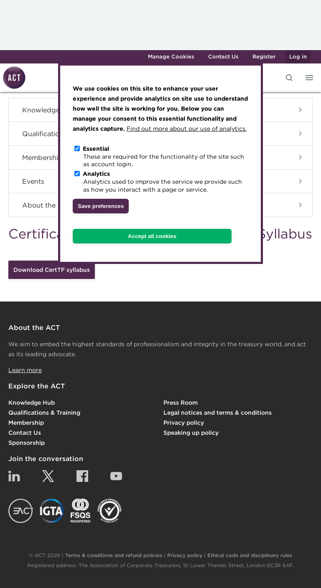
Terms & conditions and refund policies (113, 555)
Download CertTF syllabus (51, 270)
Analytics (96, 173)
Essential (96, 148)
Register (263, 56)
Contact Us (223, 56)
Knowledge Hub (31, 402)
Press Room (180, 402)
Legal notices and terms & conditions (217, 412)
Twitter (48, 476)
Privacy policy (183, 422)
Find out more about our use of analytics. (187, 128)
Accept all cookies (152, 236)
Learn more (25, 370)
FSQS (80, 511)
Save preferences (101, 206)
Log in (298, 56)
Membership (26, 422)
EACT (20, 511)
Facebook (82, 476)
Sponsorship (26, 442)
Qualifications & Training (44, 412)
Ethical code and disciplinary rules (249, 555)
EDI (109, 511)
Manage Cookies (171, 56)
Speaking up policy (191, 432)
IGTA (52, 511)
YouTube (116, 476)
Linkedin (14, 476)
